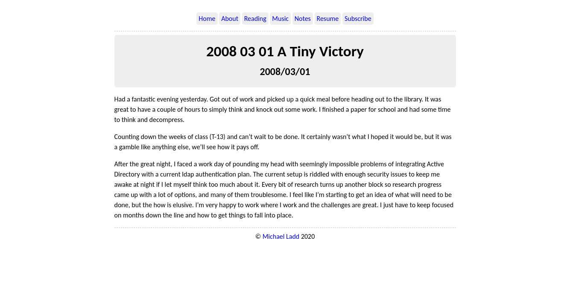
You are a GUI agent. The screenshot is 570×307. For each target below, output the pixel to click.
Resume (328, 18)
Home (207, 18)
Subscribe (358, 18)
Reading (255, 18)
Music (280, 18)
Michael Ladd (281, 236)
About (229, 18)
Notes (303, 18)
